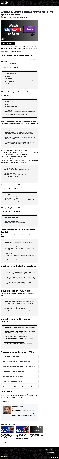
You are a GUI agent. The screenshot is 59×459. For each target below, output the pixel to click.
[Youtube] (51, 457)
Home (7, 8)
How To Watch (48, 2)
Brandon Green (7, 17)
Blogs (54, 2)
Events (41, 2)
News (37, 2)
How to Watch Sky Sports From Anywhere (14, 342)
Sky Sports (19, 8)
